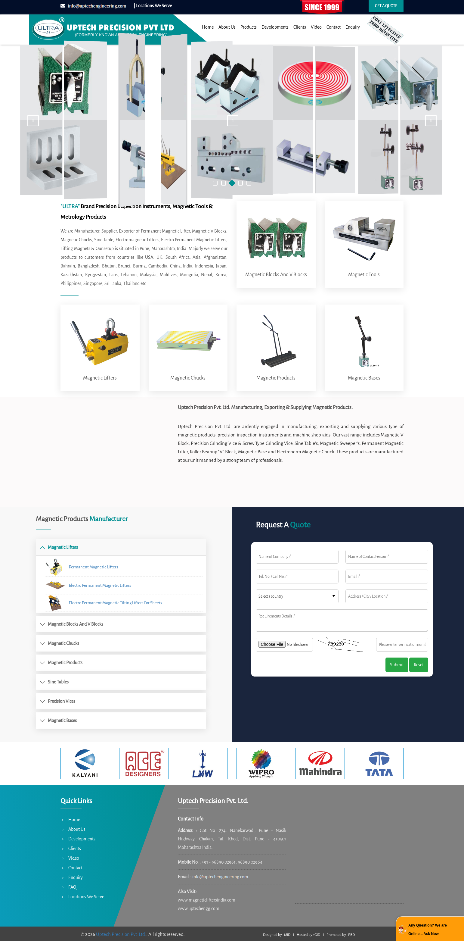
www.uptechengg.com (198, 908)
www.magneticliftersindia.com (206, 900)
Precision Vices (61, 701)
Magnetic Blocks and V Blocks (276, 274)
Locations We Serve (86, 896)
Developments (275, 27)
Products (248, 27)
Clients (299, 27)
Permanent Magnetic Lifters (81, 567)
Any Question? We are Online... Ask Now (427, 929)
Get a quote (386, 6)
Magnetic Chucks (188, 378)
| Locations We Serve (153, 5)
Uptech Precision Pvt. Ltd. (121, 934)
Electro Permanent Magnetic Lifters (88, 585)
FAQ (72, 887)
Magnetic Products (275, 378)
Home (208, 27)
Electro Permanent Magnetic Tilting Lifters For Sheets (103, 603)
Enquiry (352, 27)
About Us (227, 27)
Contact (333, 27)
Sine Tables (58, 682)
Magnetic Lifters (100, 378)
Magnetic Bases (364, 378)
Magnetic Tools (364, 274)
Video (316, 27)
